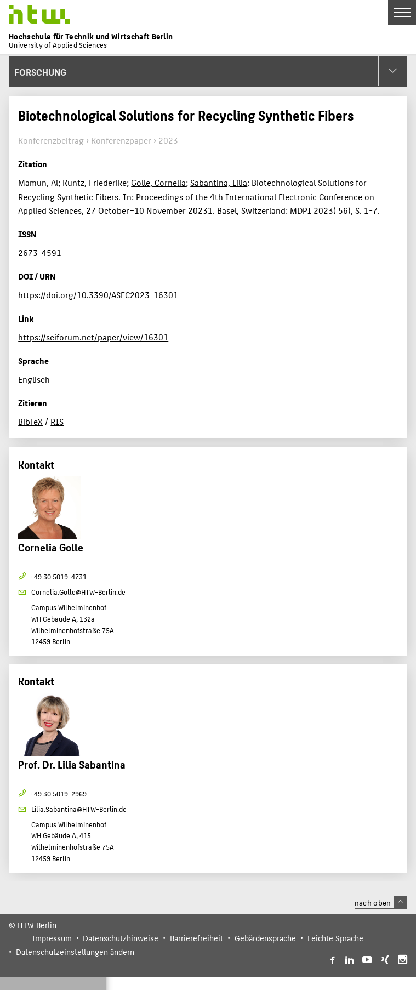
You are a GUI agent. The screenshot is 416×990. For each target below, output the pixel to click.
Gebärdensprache (265, 938)
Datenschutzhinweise (120, 938)
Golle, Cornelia (158, 182)
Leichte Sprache (335, 938)
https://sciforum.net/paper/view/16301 (93, 337)
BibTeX (30, 421)
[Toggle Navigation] (402, 12)
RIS (57, 421)
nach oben (381, 902)
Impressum (52, 938)
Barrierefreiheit (196, 938)
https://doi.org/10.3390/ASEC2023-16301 (98, 294)
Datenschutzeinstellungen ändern (75, 952)
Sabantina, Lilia (218, 182)
